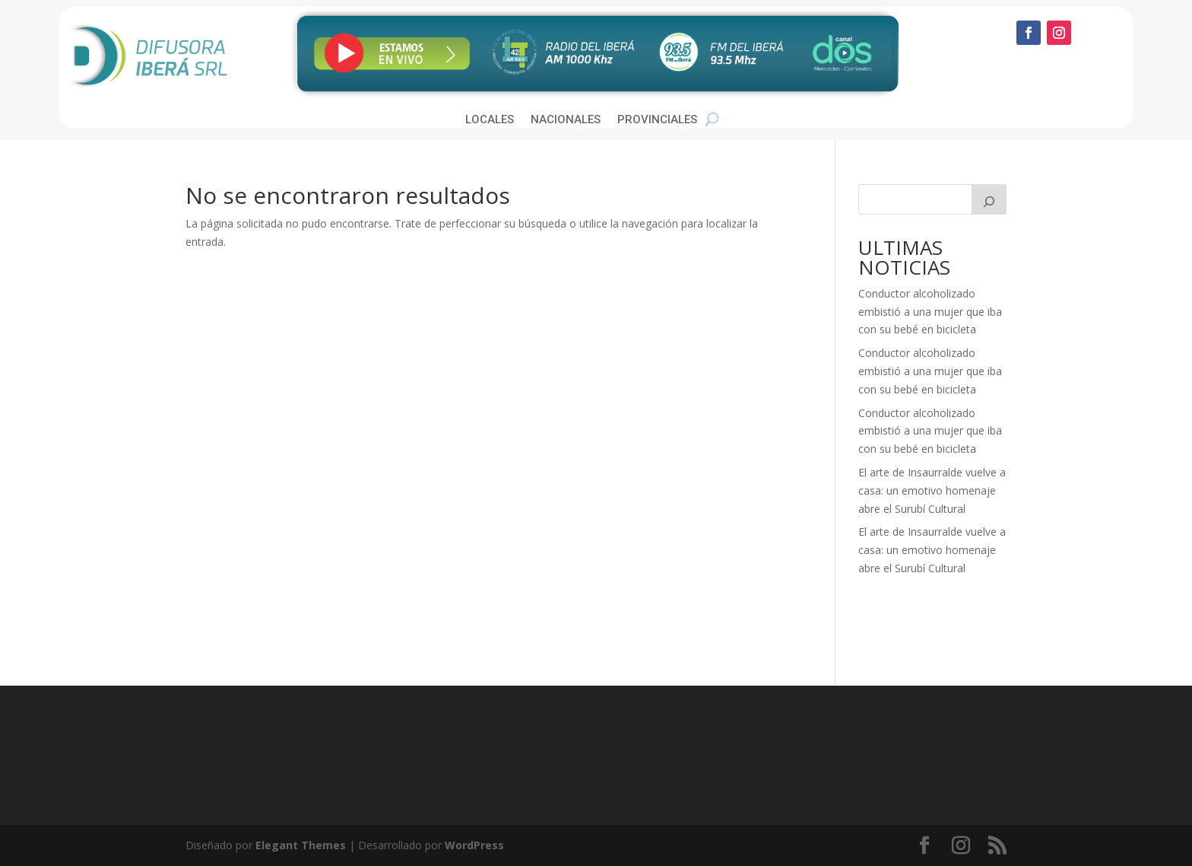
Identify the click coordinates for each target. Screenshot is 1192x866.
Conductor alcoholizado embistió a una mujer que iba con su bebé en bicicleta (930, 311)
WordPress (474, 845)
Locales (489, 120)
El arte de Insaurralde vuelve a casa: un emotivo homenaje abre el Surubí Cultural (932, 490)
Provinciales (657, 120)
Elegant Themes (300, 845)
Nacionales (566, 120)
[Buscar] (989, 199)
